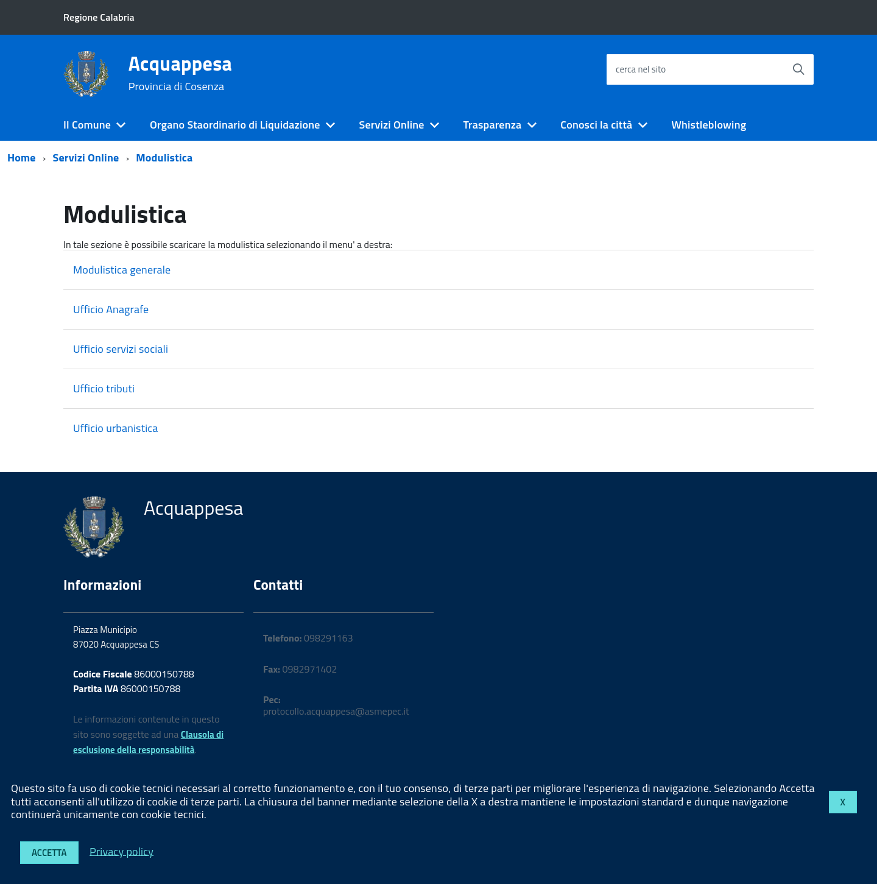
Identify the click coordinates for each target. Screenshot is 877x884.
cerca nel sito (641, 69)
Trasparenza (492, 124)
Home (21, 157)
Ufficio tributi (104, 388)
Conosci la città (596, 124)
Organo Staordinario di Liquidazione (235, 124)
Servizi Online (391, 124)
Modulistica (164, 157)
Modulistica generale (122, 269)
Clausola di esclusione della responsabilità (148, 742)
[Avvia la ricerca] (798, 69)
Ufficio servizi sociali (120, 349)
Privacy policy (121, 851)
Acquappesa (181, 73)
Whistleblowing (708, 124)
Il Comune (87, 124)
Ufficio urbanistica (115, 428)
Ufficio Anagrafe (111, 309)
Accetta (49, 853)
